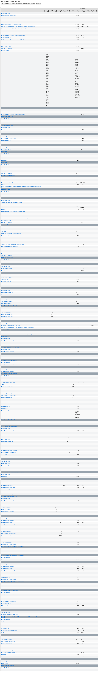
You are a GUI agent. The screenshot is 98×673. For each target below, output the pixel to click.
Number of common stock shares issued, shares (8, 15)
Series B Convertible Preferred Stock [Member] (9, 360)
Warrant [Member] (4, 198)
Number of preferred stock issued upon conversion (9, 630)
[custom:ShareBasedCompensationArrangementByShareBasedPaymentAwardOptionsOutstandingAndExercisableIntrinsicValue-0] (21, 187)
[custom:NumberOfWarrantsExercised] (7, 316)
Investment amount (4, 476)
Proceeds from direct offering (5, 388)
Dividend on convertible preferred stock (7, 605)
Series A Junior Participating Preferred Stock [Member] (10, 347)
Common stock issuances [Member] (7, 257)
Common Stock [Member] (5, 224)
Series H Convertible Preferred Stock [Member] (9, 478)
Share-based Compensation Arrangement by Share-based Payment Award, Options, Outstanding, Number (18, 26)
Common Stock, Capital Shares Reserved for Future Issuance (11, 325)
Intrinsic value (3, 209)
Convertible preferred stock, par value (7, 432)
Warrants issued (3, 171)
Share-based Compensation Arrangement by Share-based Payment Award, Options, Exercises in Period (17, 218)
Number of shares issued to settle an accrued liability (9, 142)
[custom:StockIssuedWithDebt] (6, 46)
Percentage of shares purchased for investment (8, 544)
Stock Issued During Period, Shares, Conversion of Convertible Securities (12, 39)
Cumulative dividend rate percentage (7, 454)
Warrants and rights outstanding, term (7, 166)
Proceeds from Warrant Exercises (6, 314)
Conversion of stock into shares (6, 489)
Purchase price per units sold (5, 399)
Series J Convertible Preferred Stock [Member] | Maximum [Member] (12, 555)
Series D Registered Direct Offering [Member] (9, 305)
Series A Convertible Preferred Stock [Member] (9, 353)
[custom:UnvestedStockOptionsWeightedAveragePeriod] (10, 182)
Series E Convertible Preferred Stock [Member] (9, 419)
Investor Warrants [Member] (6, 189)
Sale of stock (3, 384)
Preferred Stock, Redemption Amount (7, 386)
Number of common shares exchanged (7, 511)
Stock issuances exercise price (6, 235)
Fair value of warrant (4, 318)
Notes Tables (32, 3)
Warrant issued (3, 231)
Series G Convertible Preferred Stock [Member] (9, 426)
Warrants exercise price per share (6, 294)
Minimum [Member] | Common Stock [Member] (9, 288)
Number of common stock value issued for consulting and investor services (13, 35)
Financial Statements (7, 3)
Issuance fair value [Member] (6, 107)
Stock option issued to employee (6, 277)
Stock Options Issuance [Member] (7, 272)
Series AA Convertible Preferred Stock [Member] (9, 590)
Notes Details (38, 3)
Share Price (3, 184)
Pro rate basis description (5, 410)
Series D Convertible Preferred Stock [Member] (9, 373)
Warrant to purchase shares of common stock (8, 193)
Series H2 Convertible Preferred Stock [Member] (9, 496)
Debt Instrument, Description (5, 52)
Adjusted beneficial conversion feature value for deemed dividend (11, 24)
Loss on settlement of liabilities (6, 22)
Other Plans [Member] (5, 329)
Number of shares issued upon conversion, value (9, 652)
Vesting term (3, 283)
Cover (1, 3)
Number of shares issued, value (6, 37)
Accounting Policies (26, 3)
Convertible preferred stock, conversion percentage (9, 404)
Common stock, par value (5, 17)
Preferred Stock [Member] (5, 336)
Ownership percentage (4, 408)
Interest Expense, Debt (5, 50)
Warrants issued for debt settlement (6, 48)
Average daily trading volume (5, 406)
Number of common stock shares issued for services (9, 112)
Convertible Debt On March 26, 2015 (7, 116)
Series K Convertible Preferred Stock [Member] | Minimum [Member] (12, 581)
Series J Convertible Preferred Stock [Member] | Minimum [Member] (12, 546)
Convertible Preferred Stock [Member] (7, 665)
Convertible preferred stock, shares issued (8, 382)
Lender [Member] (4, 151)
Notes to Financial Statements (17, 3)
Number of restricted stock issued (6, 268)
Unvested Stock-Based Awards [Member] (8, 175)
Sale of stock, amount (4, 632)
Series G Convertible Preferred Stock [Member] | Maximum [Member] (12, 472)
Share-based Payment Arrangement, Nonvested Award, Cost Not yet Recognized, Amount (15, 28)
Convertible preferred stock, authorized (7, 340)
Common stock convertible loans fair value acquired (9, 246)
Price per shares (4, 160)
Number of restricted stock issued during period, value (9, 270)
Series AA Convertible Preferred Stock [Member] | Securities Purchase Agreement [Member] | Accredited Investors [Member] (20, 617)
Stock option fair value (4, 279)
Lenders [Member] (4, 162)
